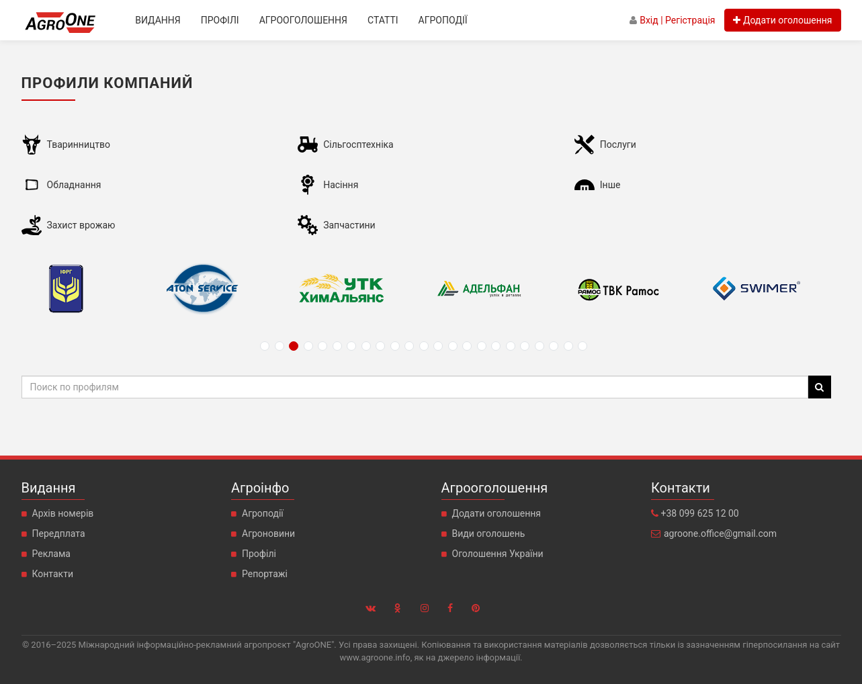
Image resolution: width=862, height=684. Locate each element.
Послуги (618, 144)
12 (424, 346)
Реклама (51, 553)
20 (539, 346)
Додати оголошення (497, 513)
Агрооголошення (303, 20)
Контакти (53, 573)
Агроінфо (260, 488)
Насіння (340, 184)
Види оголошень (488, 533)
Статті (383, 20)
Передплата (58, 533)
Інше (610, 184)
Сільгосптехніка (358, 144)
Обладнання (74, 184)
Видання (158, 20)
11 (409, 346)
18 (510, 346)
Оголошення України (498, 553)
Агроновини (268, 533)
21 (553, 346)
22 (568, 346)
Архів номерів (63, 513)
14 (453, 346)
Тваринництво (78, 144)
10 (395, 346)
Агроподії (443, 20)
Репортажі (265, 573)
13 (438, 346)
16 (481, 346)
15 (467, 346)
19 (524, 346)
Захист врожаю (81, 225)
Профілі (220, 20)
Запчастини (349, 225)
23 (582, 346)
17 (496, 346)
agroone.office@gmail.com (720, 533)
